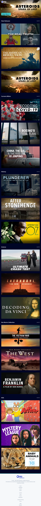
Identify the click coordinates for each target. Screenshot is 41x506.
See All (38, 20)
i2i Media (22, 483)
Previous (1, 9)
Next (39, 9)
